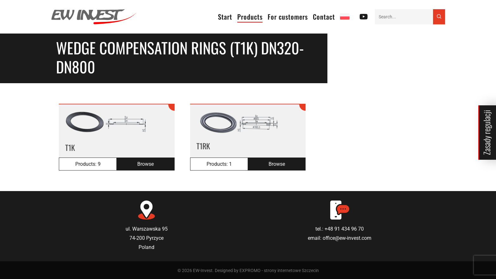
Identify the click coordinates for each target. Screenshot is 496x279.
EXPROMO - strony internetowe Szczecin (279, 270)
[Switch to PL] (345, 17)
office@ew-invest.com (347, 238)
